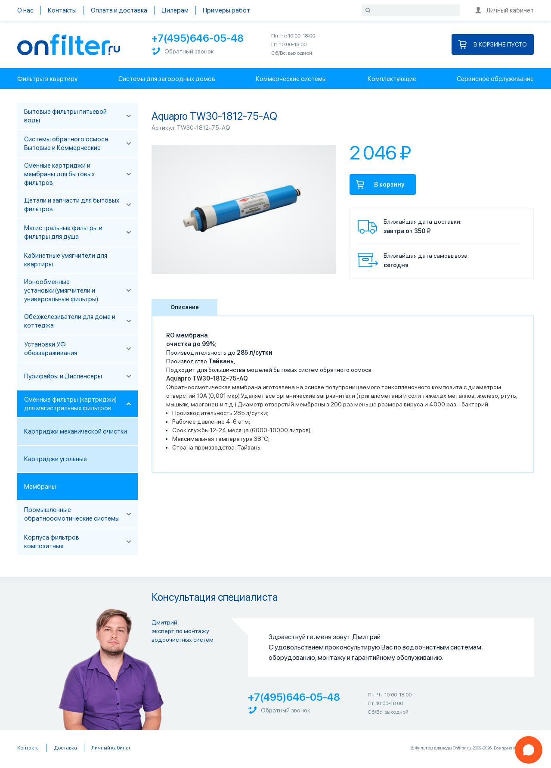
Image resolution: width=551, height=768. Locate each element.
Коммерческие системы (291, 79)
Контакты (62, 10)
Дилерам (175, 10)
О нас (25, 10)
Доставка (65, 748)
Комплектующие (392, 79)
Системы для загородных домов (166, 79)
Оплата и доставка (119, 10)
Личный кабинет (504, 10)
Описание (184, 307)
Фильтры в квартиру (47, 79)
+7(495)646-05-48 (198, 38)
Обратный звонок (183, 51)
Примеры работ (226, 10)
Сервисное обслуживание (495, 79)
